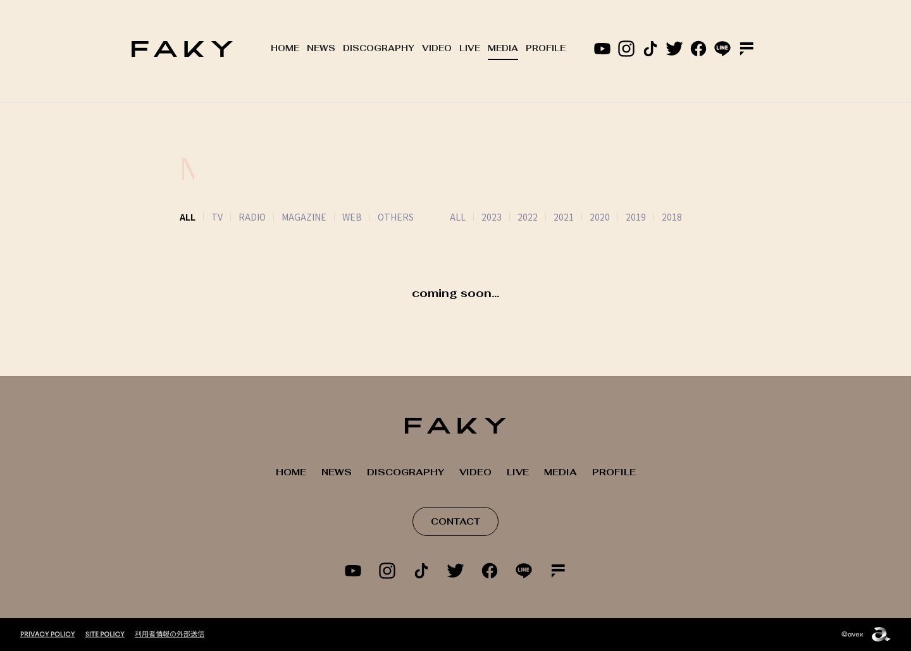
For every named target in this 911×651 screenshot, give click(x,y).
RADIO (252, 216)
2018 (656, 216)
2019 (620, 216)
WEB (352, 216)
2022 (512, 216)
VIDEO (437, 48)
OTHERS (396, 216)
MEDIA (503, 48)
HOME (285, 48)
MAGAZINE (304, 216)
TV (217, 216)
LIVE (469, 48)
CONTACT (455, 521)
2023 (476, 216)
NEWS (321, 48)
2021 (548, 216)
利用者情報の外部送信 (169, 633)
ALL (442, 216)
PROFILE (546, 48)
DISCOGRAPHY (378, 48)
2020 (584, 216)
